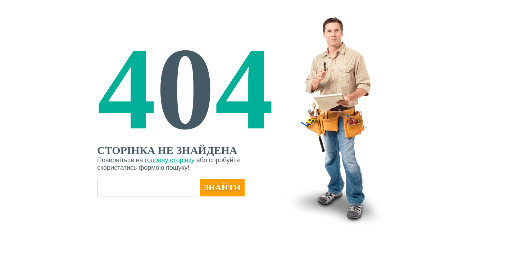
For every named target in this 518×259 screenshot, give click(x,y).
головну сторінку (170, 160)
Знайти (222, 187)
